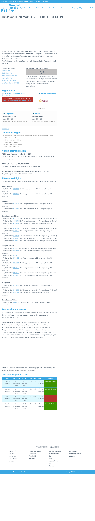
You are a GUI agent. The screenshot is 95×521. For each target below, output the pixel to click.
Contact (33, 472)
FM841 (15, 248)
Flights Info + (24, 8)
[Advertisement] (47, 35)
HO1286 (16, 290)
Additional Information (9, 75)
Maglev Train (53, 461)
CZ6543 (16, 238)
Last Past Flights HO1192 (10, 83)
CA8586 (16, 209)
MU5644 (16, 302)
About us (38, 472)
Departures (12, 456)
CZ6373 (16, 231)
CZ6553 (16, 241)
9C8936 (16, 194)
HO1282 (16, 285)
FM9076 (16, 268)
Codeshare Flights (8, 73)
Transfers (52, 466)
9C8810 (16, 189)
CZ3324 (16, 218)
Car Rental (56, 8)
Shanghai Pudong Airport (14, 8)
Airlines (11, 461)
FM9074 (16, 263)
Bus (50, 456)
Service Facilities (47, 8)
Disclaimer (27, 472)
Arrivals (11, 453)
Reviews (92, 8)
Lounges (86, 8)
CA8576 (16, 204)
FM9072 (16, 258)
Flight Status (6, 71)
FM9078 (16, 273)
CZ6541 (16, 236)
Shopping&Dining (77, 8)
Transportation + (66, 8)
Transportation (54, 453)
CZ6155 (16, 228)
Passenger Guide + (34, 8)
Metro (51, 463)
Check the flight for (17, 100)
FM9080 (16, 275)
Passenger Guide (35, 451)
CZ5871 (16, 221)
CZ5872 (16, 223)
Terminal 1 (32, 453)
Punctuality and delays (9, 80)
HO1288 (16, 292)
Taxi (50, 458)
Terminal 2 (32, 456)
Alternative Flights (8, 78)
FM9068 (16, 250)
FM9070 (16, 255)
